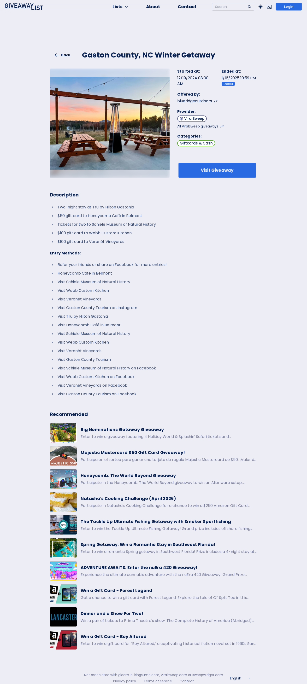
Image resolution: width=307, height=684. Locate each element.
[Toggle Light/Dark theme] (260, 6)
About (153, 7)
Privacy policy (124, 681)
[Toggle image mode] (269, 7)
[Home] (24, 6)
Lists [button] (120, 7)
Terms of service (158, 681)
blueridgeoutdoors (197, 101)
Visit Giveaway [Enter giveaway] (217, 170)
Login (289, 6)
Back (62, 55)
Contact (187, 7)
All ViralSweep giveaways (200, 126)
